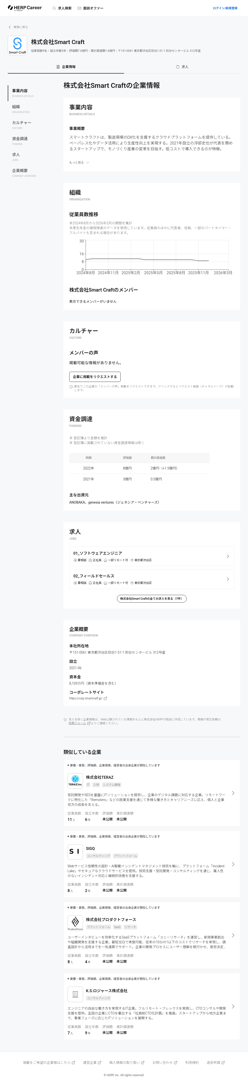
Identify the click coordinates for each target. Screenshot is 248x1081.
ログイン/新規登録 (225, 8)
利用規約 (192, 1063)
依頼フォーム (80, 723)
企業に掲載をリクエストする (95, 377)
